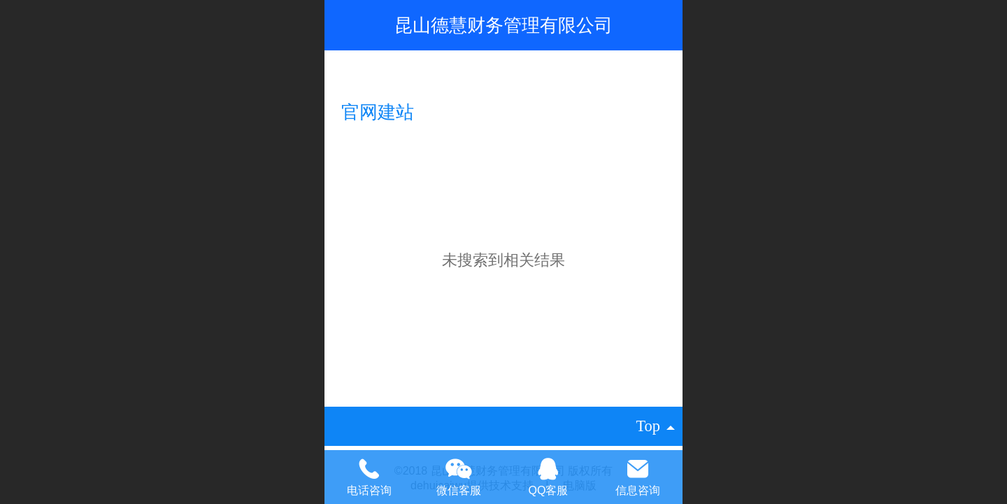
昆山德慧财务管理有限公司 (503, 25)
